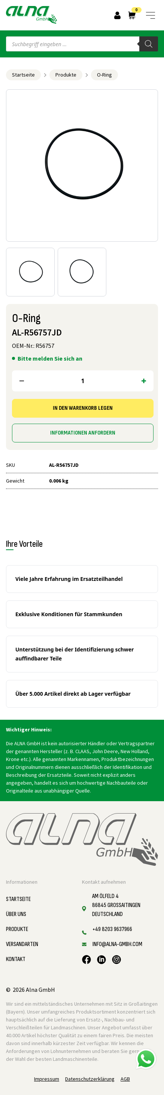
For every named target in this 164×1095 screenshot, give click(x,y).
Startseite (23, 74)
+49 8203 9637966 (112, 929)
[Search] (148, 43)
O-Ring (104, 74)
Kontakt (15, 959)
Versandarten (22, 944)
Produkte (65, 74)
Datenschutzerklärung (90, 1078)
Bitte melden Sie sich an (50, 358)
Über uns (16, 914)
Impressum (46, 1078)
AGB (125, 1078)
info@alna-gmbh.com (117, 944)
